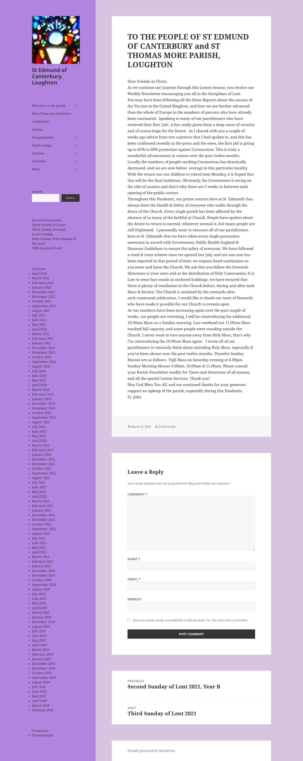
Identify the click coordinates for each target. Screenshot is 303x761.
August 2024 (41, 366)
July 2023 (38, 427)
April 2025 (39, 329)
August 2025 (41, 311)
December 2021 (43, 515)
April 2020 (39, 608)
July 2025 (38, 315)
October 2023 (42, 413)
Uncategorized (42, 735)
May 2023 (39, 436)
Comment (137, 494)
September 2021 (44, 529)
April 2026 (39, 273)
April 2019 (39, 645)
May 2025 (39, 324)
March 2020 (40, 612)
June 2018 (39, 691)
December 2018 (43, 664)
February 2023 (42, 450)
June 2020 (39, 598)
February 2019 (42, 654)
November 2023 (43, 408)
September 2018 (44, 677)
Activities (39, 161)
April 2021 (39, 552)
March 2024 (40, 389)
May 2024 (39, 380)
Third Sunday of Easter (49, 225)
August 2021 (41, 533)
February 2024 (42, 394)
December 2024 (43, 348)
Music (36, 169)
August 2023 (41, 422)
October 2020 (42, 580)
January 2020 (41, 617)
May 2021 (39, 547)
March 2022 (40, 501)
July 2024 (38, 371)
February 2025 (42, 338)
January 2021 (41, 566)
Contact (37, 129)
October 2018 (42, 673)
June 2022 (39, 487)
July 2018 (38, 687)
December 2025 (43, 292)
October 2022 (42, 468)
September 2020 (44, 585)
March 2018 (40, 705)
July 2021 (38, 538)
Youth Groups (42, 145)
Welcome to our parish (49, 106)
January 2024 (41, 399)
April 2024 (39, 385)
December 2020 (43, 571)
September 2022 (44, 473)
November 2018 (43, 668)
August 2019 (41, 626)
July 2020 (38, 594)
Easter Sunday (42, 234)
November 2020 (43, 575)
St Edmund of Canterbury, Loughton (49, 76)
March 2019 (40, 650)
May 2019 (39, 640)
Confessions (40, 121)
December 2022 (43, 459)
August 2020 (41, 589)
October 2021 (42, 524)
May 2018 (39, 696)
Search (37, 191)
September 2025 (44, 306)
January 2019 (41, 659)
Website (134, 599)
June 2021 (39, 543)
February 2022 (42, 506)
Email (134, 579)
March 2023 (40, 445)
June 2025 (39, 320)
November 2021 (43, 520)
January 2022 (41, 510)
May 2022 (39, 492)
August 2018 (41, 682)
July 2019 (38, 631)
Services (38, 153)
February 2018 (42, 710)
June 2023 (39, 431)
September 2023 (44, 417)
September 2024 (44, 362)
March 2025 (40, 334)
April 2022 (39, 496)
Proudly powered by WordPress (151, 751)
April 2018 (39, 701)
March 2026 (40, 278)
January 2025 (41, 343)
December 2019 (43, 622)
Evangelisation (43, 137)
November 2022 (43, 464)
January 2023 (41, 454)
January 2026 (41, 287)
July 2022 (38, 482)
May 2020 (39, 603)
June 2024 (39, 376)
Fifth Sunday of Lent (47, 248)
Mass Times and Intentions (51, 113)
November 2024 (43, 352)
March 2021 (40, 557)
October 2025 (42, 301)
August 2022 (41, 478)
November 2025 (43, 297)
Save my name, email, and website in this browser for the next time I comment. (190, 620)
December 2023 (43, 403)
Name (134, 559)
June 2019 (39, 636)
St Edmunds (167, 426)
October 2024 (42, 357)
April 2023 (39, 441)
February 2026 (42, 283)
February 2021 (42, 561)
